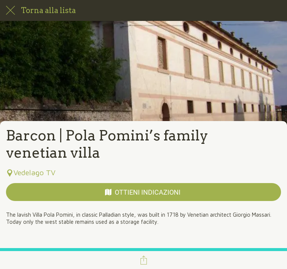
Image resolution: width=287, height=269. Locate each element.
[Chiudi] (10, 10)
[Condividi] (143, 260)
